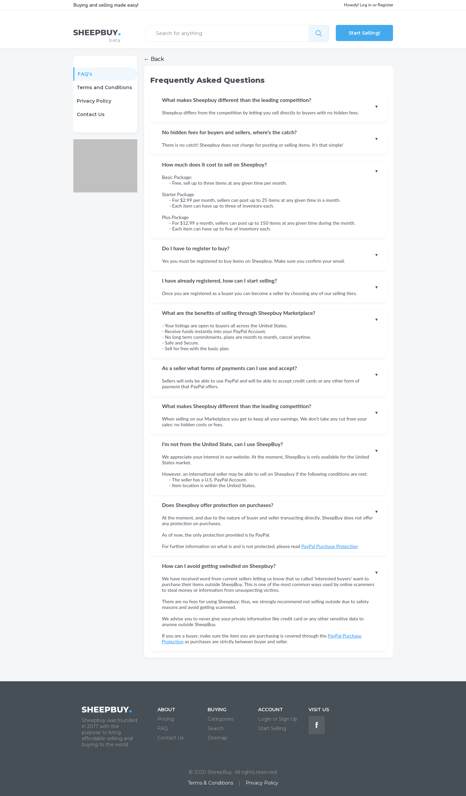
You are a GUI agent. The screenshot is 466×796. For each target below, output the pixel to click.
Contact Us (91, 114)
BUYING (217, 710)
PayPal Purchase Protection (329, 546)
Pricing (165, 719)
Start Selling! (364, 33)
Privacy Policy (94, 101)
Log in (365, 5)
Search (216, 728)
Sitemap (217, 738)
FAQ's (85, 74)
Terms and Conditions (104, 87)
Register (385, 5)
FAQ (162, 728)
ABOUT (166, 710)
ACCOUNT (270, 710)
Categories (220, 719)
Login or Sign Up (277, 719)
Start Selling (272, 728)
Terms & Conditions (210, 783)
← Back (154, 59)
